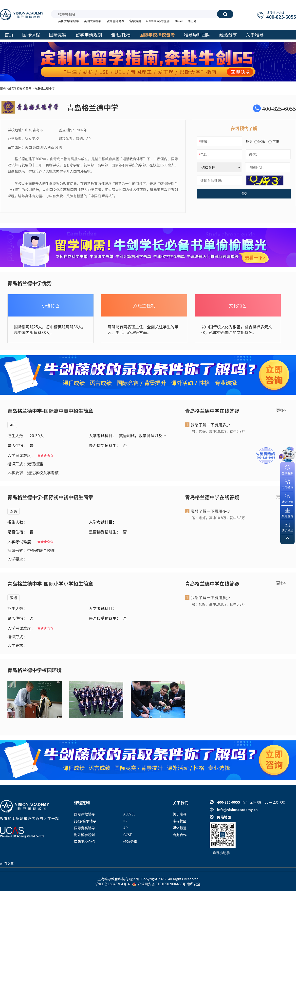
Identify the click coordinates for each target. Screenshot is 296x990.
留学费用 (135, 21)
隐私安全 (194, 883)
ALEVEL (129, 814)
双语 (13, 511)
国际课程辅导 (84, 814)
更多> (281, 410)
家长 (259, 141)
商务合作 (179, 834)
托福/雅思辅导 (85, 820)
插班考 (191, 21)
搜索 (225, 14)
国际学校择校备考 (20, 88)
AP (12, 424)
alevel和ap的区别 (157, 21)
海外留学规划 (84, 834)
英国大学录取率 (68, 21)
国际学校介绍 (84, 841)
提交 (243, 193)
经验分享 (130, 841)
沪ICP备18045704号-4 (112, 883)
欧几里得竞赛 (115, 21)
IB (125, 820)
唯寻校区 (179, 820)
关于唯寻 (179, 814)
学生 (273, 141)
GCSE (127, 834)
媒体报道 (179, 827)
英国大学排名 (93, 21)
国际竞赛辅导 (84, 827)
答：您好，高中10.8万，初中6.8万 (218, 431)
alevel (178, 21)
